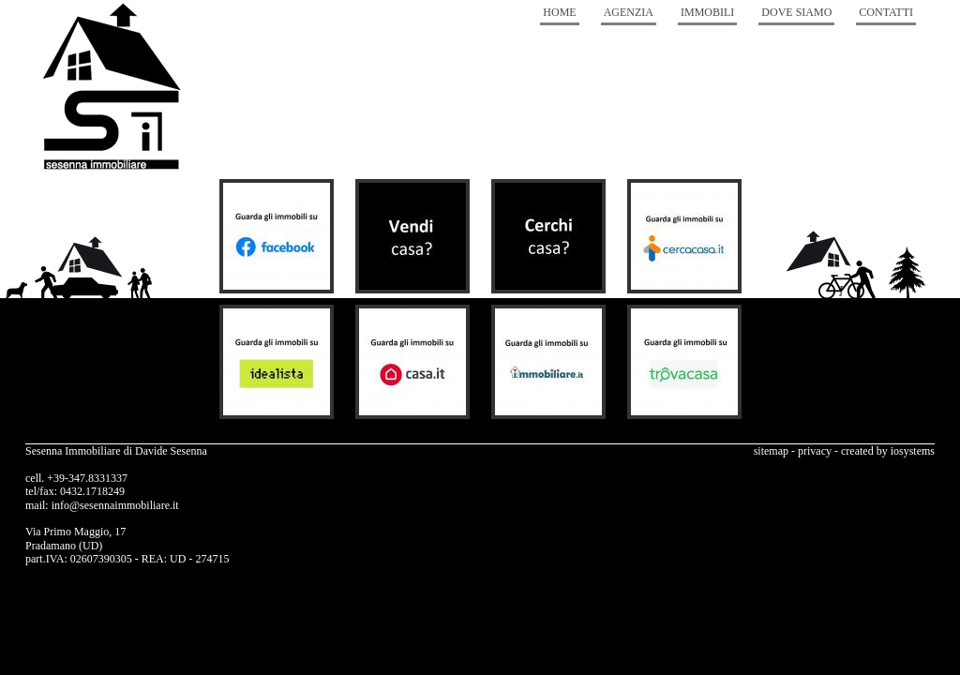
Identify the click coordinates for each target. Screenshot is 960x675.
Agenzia (628, 12)
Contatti (886, 12)
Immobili (707, 12)
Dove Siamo (796, 12)
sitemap (771, 451)
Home (559, 12)
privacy (815, 451)
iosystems (913, 451)
